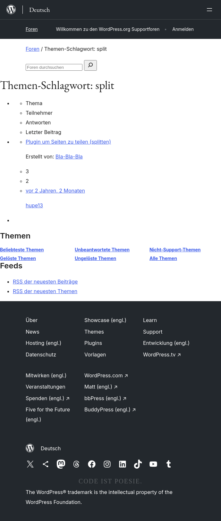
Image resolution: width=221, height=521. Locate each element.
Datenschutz (41, 354)
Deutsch (51, 448)
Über (32, 320)
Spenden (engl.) (48, 398)
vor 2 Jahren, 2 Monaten (55, 190)
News (32, 331)
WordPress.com (106, 375)
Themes (94, 331)
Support (152, 331)
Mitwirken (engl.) (46, 375)
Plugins (93, 343)
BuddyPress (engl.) (110, 409)
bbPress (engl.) (105, 398)
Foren (32, 29)
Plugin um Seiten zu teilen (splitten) (68, 142)
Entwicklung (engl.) (166, 343)
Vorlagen (95, 354)
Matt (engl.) (101, 386)
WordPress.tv (162, 354)
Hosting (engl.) (43, 343)
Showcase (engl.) (105, 320)
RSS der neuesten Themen (45, 291)
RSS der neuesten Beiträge (45, 281)
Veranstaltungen (45, 386)
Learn (150, 320)
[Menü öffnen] (210, 9)
